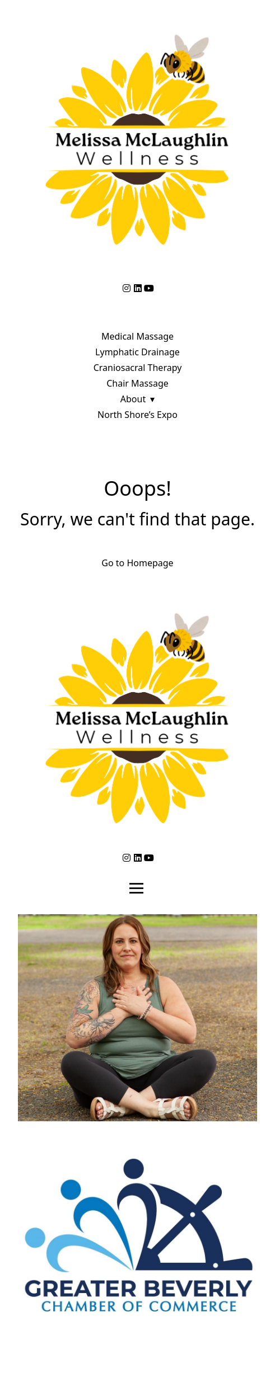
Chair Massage (137, 383)
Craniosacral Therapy (138, 367)
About (133, 399)
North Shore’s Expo (137, 414)
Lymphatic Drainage (137, 352)
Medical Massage (137, 336)
